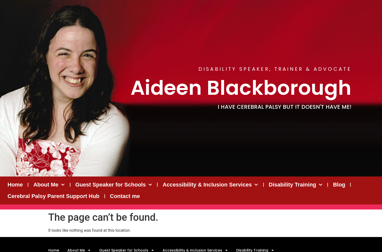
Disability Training (296, 184)
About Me (49, 184)
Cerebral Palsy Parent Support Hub (53, 196)
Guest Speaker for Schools (113, 184)
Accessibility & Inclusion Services (210, 184)
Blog (339, 185)
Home (15, 185)
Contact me (125, 196)
